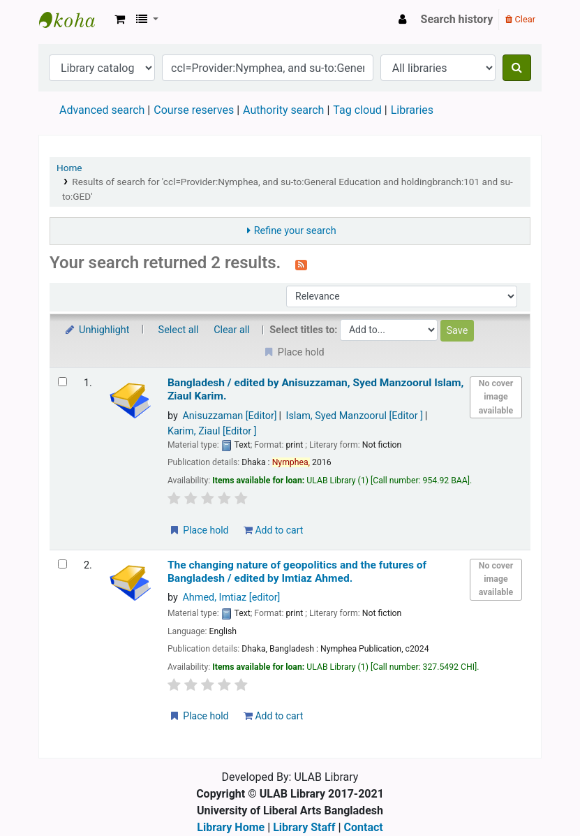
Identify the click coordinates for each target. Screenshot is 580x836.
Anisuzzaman (229, 416)
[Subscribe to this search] (301, 264)
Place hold (198, 530)
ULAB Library (74, 20)
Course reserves (194, 110)
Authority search (283, 110)
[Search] (517, 67)
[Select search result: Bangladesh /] (62, 381)
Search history (457, 19)
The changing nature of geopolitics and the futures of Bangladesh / (297, 572)
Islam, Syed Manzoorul (354, 416)
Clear (520, 19)
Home (69, 167)
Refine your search (295, 231)
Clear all (232, 330)
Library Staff (304, 827)
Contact (363, 827)
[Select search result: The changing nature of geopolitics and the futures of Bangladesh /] (62, 564)
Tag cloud (357, 110)
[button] (120, 20)
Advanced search (101, 110)
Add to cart (273, 530)
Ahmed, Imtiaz (231, 597)
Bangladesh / (316, 389)
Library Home (231, 827)
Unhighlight (97, 330)
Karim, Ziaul (212, 431)
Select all (178, 330)
